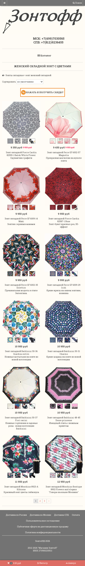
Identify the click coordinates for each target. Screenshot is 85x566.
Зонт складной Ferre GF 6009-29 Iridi (63, 286)
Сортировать (9, 81)
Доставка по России (16, 515)
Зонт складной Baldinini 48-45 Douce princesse (63, 419)
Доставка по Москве (40, 515)
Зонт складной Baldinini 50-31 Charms (64, 352)
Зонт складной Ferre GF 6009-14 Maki (21, 220)
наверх (71, 563)
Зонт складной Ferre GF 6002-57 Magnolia (63, 154)
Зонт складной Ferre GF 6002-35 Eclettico (21, 286)
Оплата (75, 515)
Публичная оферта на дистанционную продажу (42, 526)
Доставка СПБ (61, 515)
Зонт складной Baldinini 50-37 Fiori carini (21, 419)
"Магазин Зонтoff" (47, 547)
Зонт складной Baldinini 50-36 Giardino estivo (21, 352)
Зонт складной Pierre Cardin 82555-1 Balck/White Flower (21, 154)
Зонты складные (15, 75)
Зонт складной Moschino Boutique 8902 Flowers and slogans (64, 488)
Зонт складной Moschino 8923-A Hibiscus (21, 488)
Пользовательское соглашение (43, 520)
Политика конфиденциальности (43, 532)
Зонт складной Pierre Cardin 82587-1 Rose (63, 220)
